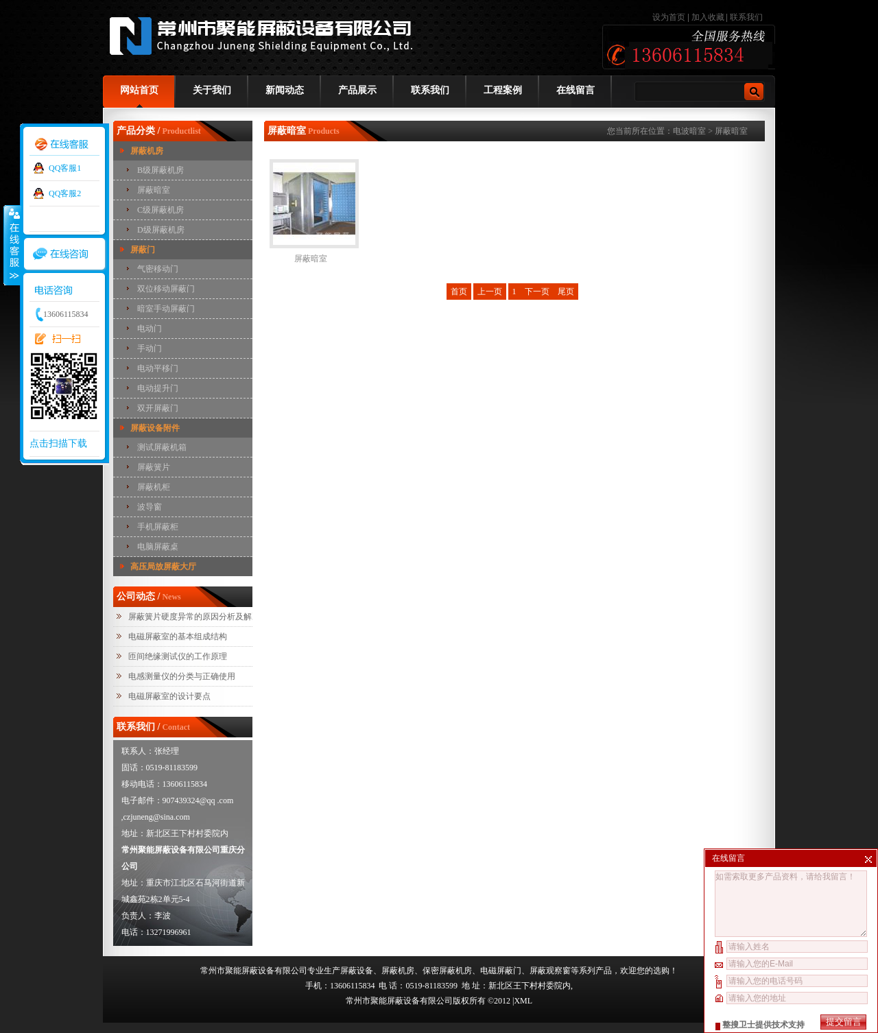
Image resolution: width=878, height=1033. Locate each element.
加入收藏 (707, 17)
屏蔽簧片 (153, 467)
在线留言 (575, 90)
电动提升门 (157, 388)
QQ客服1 (65, 168)
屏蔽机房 (146, 151)
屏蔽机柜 (153, 487)
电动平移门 (157, 368)
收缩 (11, 244)
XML (523, 1001)
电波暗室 (689, 131)
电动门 (149, 328)
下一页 (537, 291)
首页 (459, 291)
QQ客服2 (65, 193)
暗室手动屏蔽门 (166, 308)
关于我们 (212, 90)
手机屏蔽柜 (157, 527)
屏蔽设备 (356, 970)
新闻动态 (284, 90)
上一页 (489, 291)
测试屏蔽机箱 (162, 447)
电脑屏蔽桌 (157, 546)
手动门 (149, 348)
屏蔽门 (142, 249)
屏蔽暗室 (153, 190)
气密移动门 (157, 269)
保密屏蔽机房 (447, 970)
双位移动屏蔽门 (166, 289)
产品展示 (357, 90)
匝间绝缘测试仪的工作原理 (177, 656)
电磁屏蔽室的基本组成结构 (177, 636)
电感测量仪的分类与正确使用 (181, 676)
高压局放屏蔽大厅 (163, 566)
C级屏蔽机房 (160, 210)
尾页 (566, 291)
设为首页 (669, 17)
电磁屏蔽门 (500, 970)
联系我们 (746, 17)
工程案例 (503, 90)
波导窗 (149, 507)
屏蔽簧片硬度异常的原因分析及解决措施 (202, 616)
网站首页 (139, 90)
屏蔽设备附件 (155, 428)
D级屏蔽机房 (161, 230)
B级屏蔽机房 (160, 170)
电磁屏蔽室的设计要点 (169, 696)
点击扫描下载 (58, 443)
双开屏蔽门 (157, 408)
